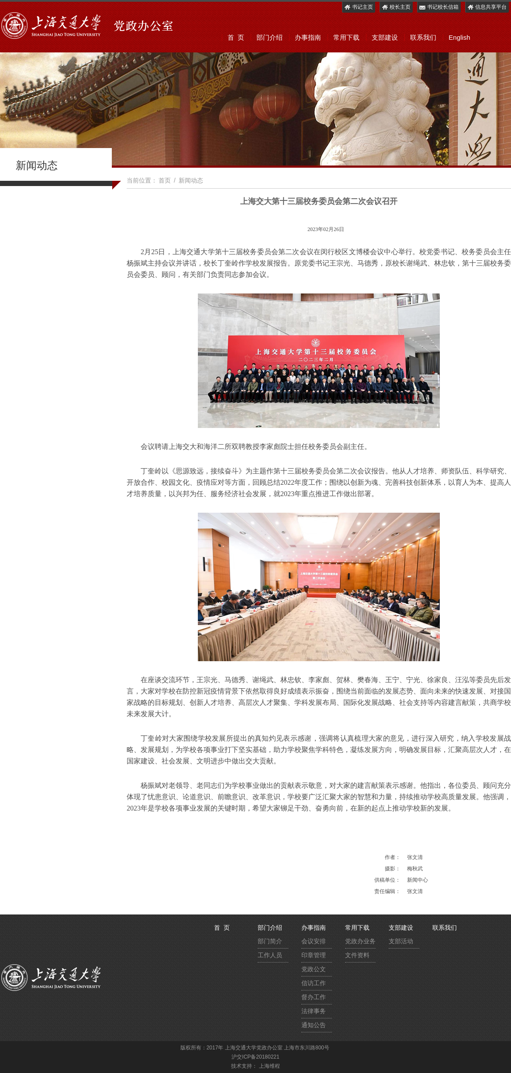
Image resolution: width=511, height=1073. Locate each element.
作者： (393, 857)
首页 (165, 180)
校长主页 (396, 7)
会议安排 (313, 941)
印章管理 (313, 955)
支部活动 (401, 941)
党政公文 (313, 969)
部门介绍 (269, 37)
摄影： (393, 869)
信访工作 (313, 983)
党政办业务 (360, 941)
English (459, 37)
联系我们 (423, 37)
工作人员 (270, 955)
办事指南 (308, 37)
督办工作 (313, 997)
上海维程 (269, 1066)
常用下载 (346, 37)
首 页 (236, 37)
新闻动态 (191, 180)
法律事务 (313, 1010)
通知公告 (313, 1024)
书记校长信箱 (439, 7)
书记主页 (358, 7)
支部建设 (385, 37)
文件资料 (357, 955)
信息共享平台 (487, 7)
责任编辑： (387, 891)
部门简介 (270, 941)
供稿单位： (387, 880)
